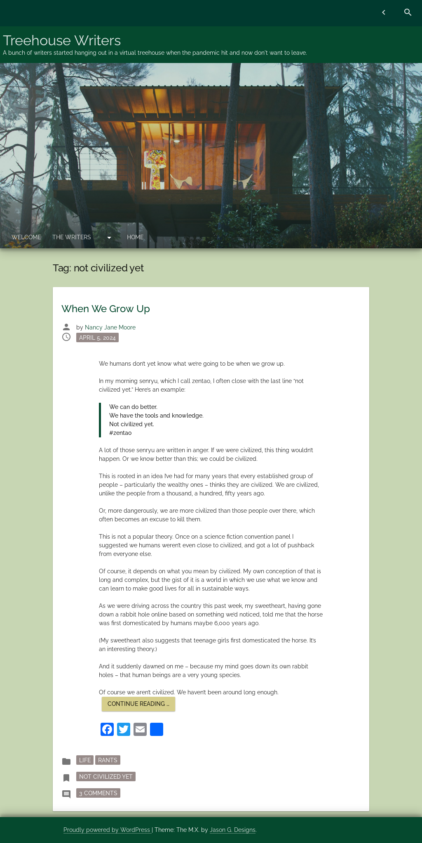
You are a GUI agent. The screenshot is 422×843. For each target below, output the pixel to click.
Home (135, 237)
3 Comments (99, 792)
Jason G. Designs (233, 830)
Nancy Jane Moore (110, 327)
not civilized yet (106, 776)
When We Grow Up (105, 309)
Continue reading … (141, 705)
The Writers (71, 237)
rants (107, 760)
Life (85, 760)
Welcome (26, 237)
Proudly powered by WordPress (107, 830)
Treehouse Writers (62, 40)
